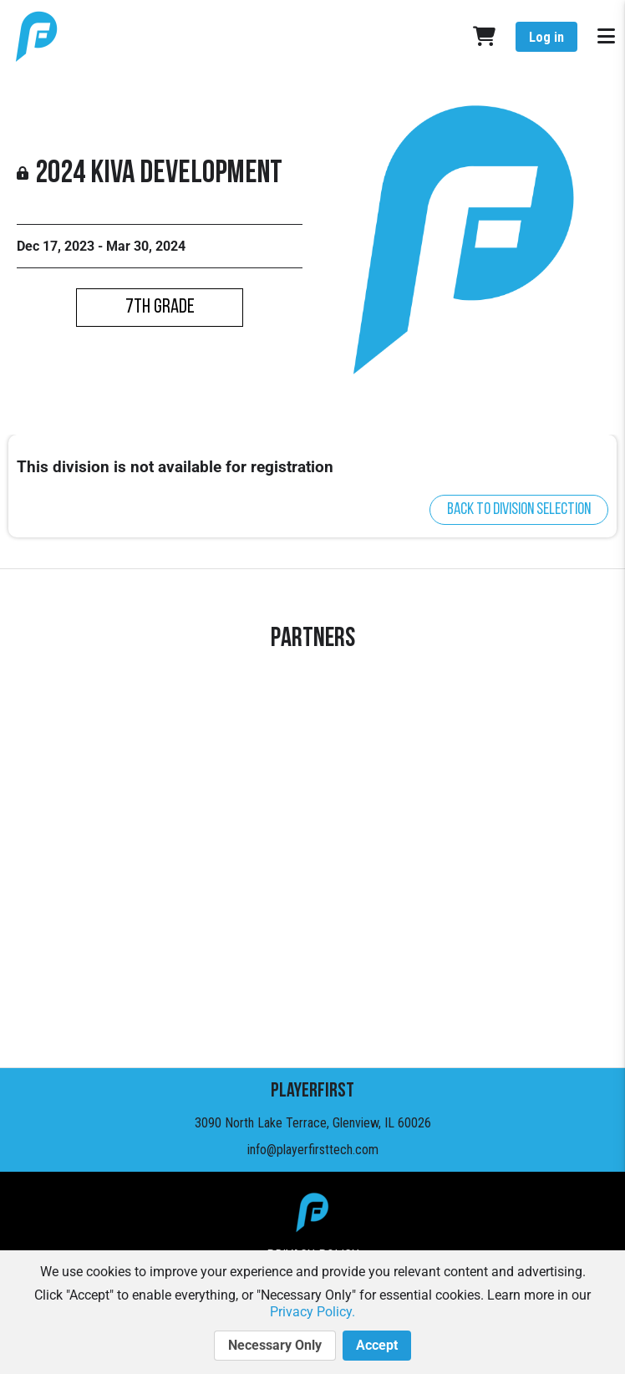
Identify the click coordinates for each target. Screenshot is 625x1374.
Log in (546, 37)
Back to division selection (519, 509)
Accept (377, 1346)
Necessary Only (275, 1345)
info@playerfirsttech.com (313, 1150)
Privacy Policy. (312, 1312)
